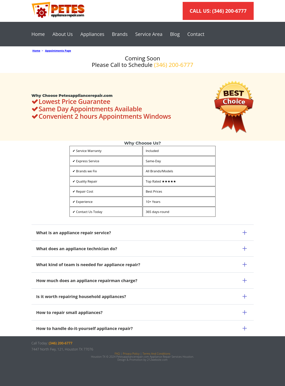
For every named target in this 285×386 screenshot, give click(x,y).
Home (38, 34)
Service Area (148, 34)
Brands (120, 34)
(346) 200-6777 (229, 10)
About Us (62, 34)
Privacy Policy (131, 353)
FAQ (117, 353)
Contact (195, 34)
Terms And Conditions (156, 353)
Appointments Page (58, 50)
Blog (175, 34)
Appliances (92, 34)
